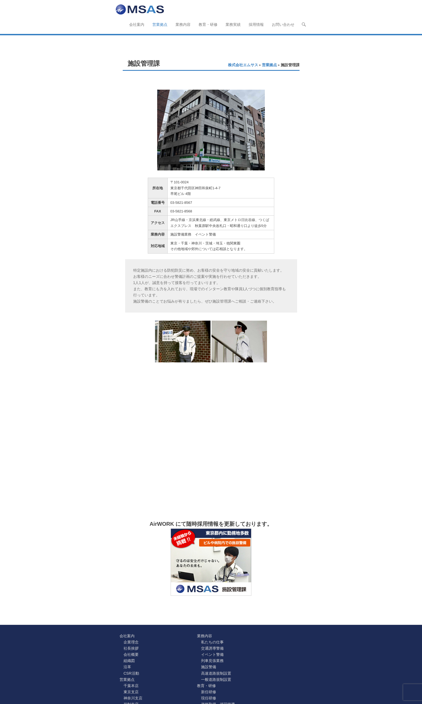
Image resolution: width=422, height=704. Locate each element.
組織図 (129, 661)
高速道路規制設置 (216, 673)
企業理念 (131, 642)
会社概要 (131, 654)
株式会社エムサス (243, 65)
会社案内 (136, 24)
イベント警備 (212, 654)
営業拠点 (159, 24)
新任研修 (208, 692)
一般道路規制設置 (216, 679)
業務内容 (183, 24)
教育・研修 (208, 24)
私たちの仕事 (212, 642)
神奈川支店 (133, 698)
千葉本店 (131, 686)
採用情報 (256, 24)
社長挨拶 (131, 648)
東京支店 (131, 692)
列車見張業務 (212, 661)
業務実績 (233, 24)
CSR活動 (131, 673)
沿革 (127, 667)
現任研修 (208, 698)
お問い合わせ (283, 24)
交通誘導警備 (212, 648)
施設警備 (208, 667)
